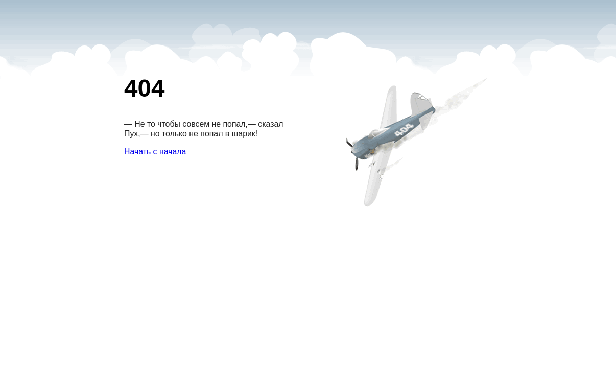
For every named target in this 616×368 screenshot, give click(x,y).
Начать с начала (155, 151)
